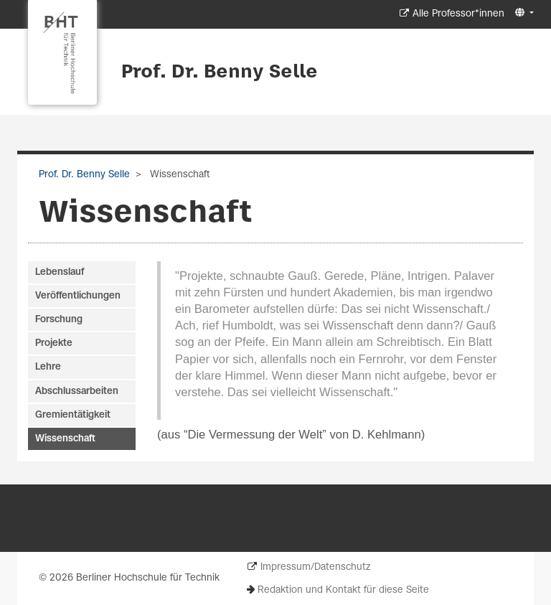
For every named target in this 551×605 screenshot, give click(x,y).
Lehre (48, 367)
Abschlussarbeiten (76, 391)
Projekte (53, 343)
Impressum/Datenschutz (315, 567)
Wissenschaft (65, 439)
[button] (523, 13)
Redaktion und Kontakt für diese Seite (343, 590)
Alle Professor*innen (458, 14)
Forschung (59, 319)
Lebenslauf (59, 272)
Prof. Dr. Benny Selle (219, 72)
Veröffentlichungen (78, 296)
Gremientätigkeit (72, 415)
